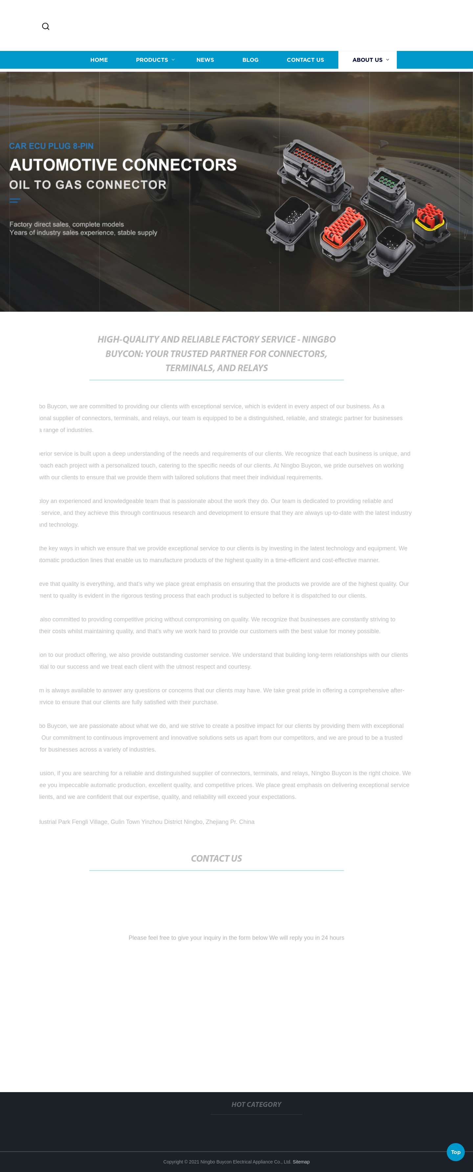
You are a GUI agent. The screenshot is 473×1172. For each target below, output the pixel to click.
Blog (250, 61)
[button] (45, 27)
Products (152, 61)
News (205, 61)
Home (99, 61)
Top (456, 1152)
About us (367, 61)
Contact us (305, 61)
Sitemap (301, 1161)
